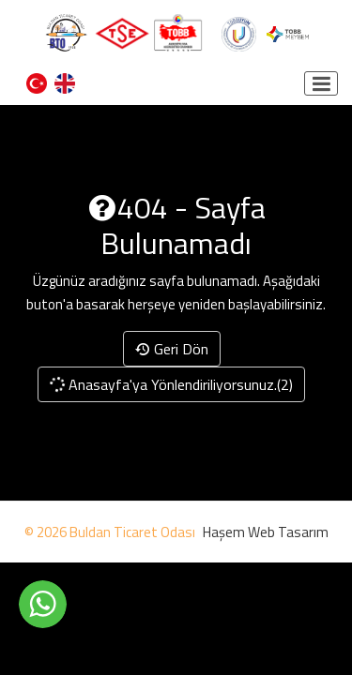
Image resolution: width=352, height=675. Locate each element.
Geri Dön (171, 349)
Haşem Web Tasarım (266, 532)
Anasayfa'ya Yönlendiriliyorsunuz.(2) (171, 384)
